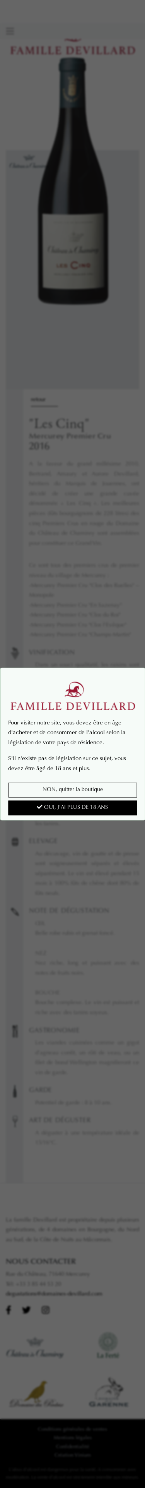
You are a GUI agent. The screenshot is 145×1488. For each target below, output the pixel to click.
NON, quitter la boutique (73, 790)
